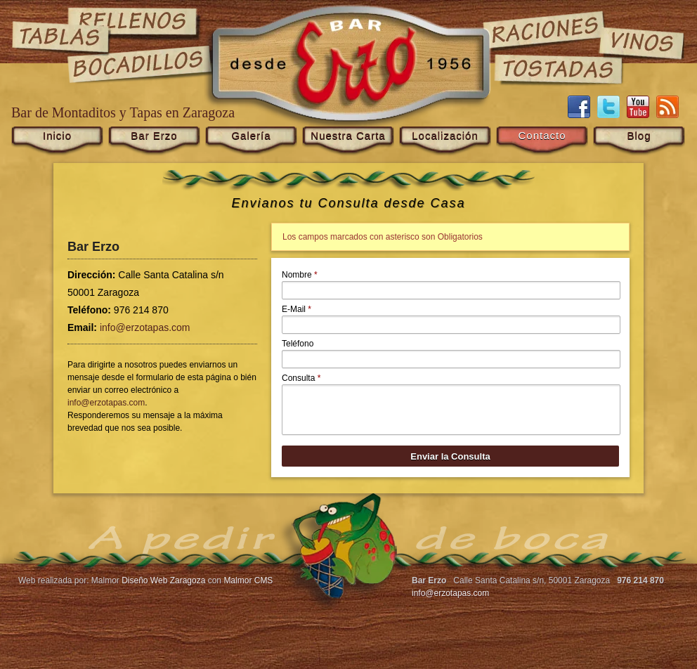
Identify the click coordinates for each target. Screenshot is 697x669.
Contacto (542, 135)
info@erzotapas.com (145, 327)
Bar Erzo (154, 135)
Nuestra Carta (348, 135)
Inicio (57, 135)
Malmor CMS (248, 580)
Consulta (301, 378)
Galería (251, 135)
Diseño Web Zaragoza (163, 580)
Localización (445, 135)
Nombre (300, 275)
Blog (639, 135)
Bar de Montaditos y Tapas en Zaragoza (123, 112)
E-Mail (296, 309)
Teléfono (297, 344)
